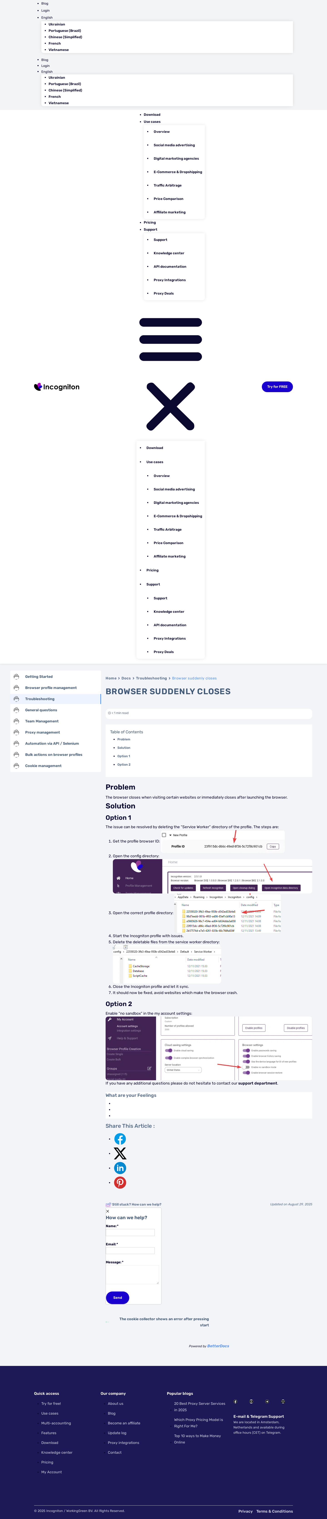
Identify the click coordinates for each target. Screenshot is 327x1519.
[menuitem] (167, 17)
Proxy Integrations (170, 280)
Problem (123, 739)
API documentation (170, 267)
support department (257, 1083)
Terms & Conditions (274, 1511)
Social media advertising (174, 145)
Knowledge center (169, 253)
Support (150, 229)
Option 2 (124, 765)
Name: (130, 1229)
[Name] (130, 1232)
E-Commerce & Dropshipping (178, 172)
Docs (126, 678)
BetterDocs (218, 1346)
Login (45, 11)
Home (111, 678)
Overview (162, 132)
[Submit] (117, 1297)
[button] (170, 372)
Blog (44, 3)
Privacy (245, 1511)
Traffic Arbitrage (168, 185)
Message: (132, 1271)
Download (152, 115)
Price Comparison (168, 199)
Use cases (152, 122)
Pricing (150, 222)
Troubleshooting (151, 678)
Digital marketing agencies (176, 158)
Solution (123, 748)
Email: (130, 1247)
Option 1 (123, 756)
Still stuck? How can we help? (133, 1204)
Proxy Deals (164, 293)
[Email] (130, 1250)
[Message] (132, 1274)
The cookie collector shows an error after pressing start (157, 1322)
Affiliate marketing (170, 212)
